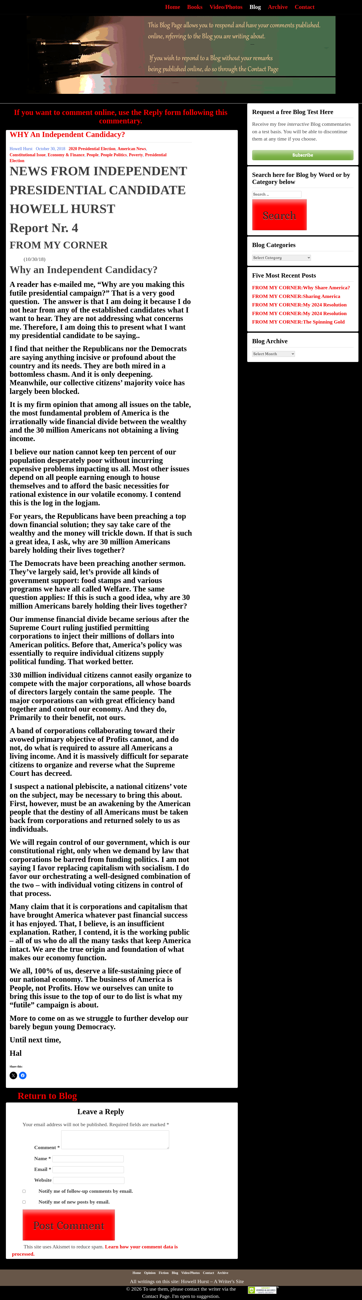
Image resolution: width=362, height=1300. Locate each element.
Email (42, 1169)
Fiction (164, 1273)
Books (194, 7)
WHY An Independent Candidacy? (67, 134)
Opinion (150, 1273)
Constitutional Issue (28, 154)
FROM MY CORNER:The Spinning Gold (298, 322)
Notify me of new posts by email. (74, 1202)
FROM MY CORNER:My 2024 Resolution (299, 305)
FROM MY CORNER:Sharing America (296, 296)
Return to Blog (47, 1095)
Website (43, 1180)
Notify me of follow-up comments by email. (86, 1191)
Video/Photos (226, 7)
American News (132, 148)
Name (42, 1158)
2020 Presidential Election (92, 148)
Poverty (136, 154)
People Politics (114, 154)
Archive (278, 7)
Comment (47, 1147)
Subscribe (302, 155)
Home (172, 7)
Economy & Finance (66, 154)
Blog (255, 7)
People (93, 154)
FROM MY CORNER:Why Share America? (301, 287)
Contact (305, 7)
